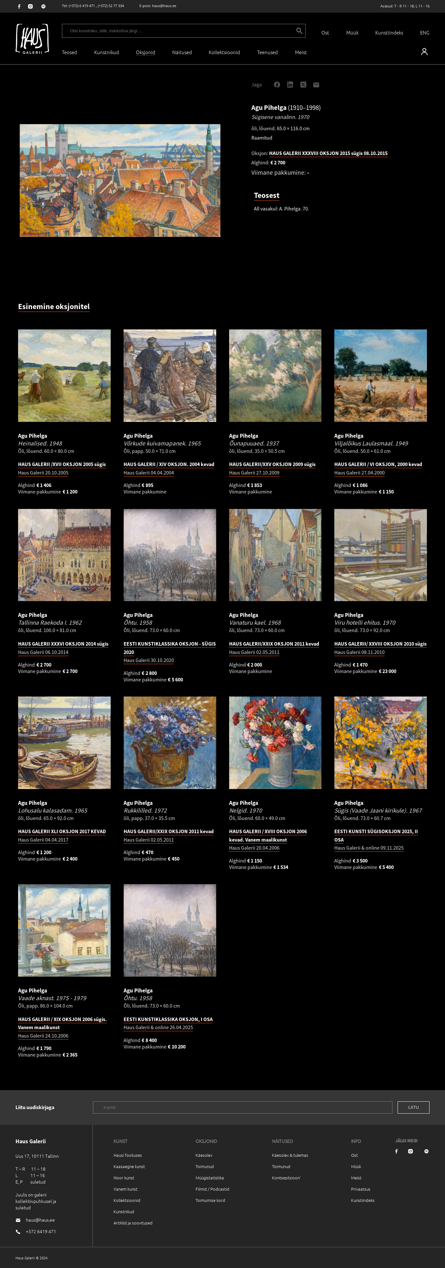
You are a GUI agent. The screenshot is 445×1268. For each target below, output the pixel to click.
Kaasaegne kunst (129, 1166)
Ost (325, 32)
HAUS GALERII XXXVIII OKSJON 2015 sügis (328, 153)
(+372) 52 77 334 (111, 5)
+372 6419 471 (41, 1231)
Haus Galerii (268, 839)
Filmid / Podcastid (212, 1189)
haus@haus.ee (164, 5)
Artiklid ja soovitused (133, 1223)
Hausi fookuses (128, 1155)
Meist (356, 1178)
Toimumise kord (210, 1200)
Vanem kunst (125, 1189)
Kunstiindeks (389, 32)
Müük (352, 32)
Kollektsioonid (224, 52)
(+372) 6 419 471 (82, 5)
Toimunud (205, 1166)
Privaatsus (360, 1189)
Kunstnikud (106, 52)
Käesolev (204, 1155)
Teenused (267, 52)
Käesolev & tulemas (290, 1155)
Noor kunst (124, 1178)
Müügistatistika (210, 1178)
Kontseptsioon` (286, 1178)
